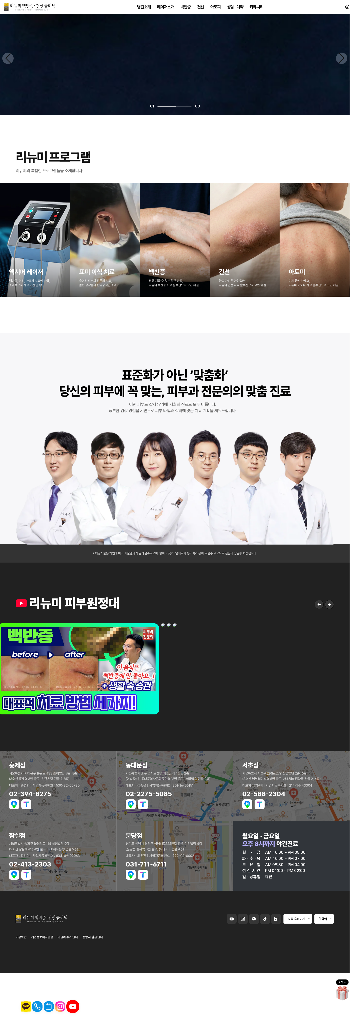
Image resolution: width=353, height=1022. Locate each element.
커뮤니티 (256, 9)
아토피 (215, 9)
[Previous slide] (8, 511)
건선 (200, 9)
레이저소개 (165, 9)
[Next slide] (341, 511)
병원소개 (144, 9)
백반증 (185, 9)
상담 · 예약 (235, 9)
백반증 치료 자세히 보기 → (63, 909)
